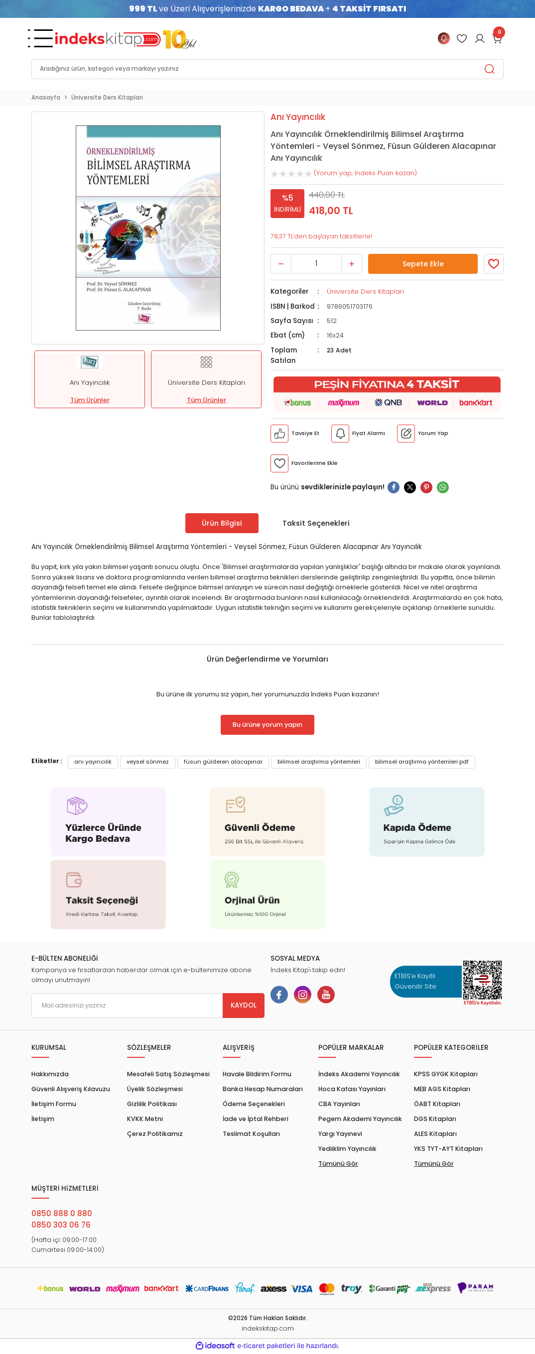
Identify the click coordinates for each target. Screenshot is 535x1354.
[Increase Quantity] (352, 263)
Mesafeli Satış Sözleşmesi (168, 1074)
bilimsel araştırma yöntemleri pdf (422, 762)
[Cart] (498, 38)
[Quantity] (316, 263)
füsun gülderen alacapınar (223, 762)
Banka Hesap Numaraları (263, 1089)
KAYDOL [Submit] (244, 1005)
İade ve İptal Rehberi (255, 1119)
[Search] (267, 69)
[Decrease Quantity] (281, 263)
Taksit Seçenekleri (316, 523)
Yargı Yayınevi (340, 1133)
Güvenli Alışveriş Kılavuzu (70, 1089)
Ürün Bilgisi (222, 523)
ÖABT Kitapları (437, 1104)
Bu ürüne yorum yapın (267, 725)
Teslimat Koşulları (251, 1133)
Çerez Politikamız (155, 1133)
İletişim (42, 1119)
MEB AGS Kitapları (442, 1089)
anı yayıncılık (93, 762)
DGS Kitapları (435, 1119)
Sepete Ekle (422, 264)
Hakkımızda (50, 1074)
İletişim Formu (53, 1104)
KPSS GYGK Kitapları (446, 1074)
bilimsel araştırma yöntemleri (318, 762)
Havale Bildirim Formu (257, 1074)
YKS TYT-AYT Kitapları (448, 1148)
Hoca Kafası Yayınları (352, 1089)
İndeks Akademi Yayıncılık (359, 1074)
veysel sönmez (148, 762)
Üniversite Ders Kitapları (364, 291)
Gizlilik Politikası (152, 1104)
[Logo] (126, 38)
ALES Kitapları (435, 1133)
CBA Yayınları (339, 1104)
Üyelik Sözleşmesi (155, 1089)
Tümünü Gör (338, 1163)
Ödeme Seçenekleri (254, 1104)
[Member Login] (462, 38)
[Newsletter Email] (148, 1005)
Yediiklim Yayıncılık (347, 1148)
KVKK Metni (145, 1119)
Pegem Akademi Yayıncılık (360, 1119)
